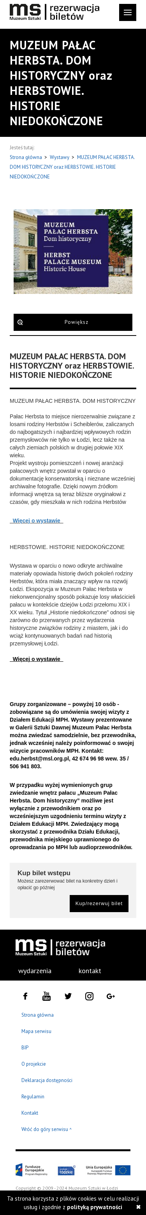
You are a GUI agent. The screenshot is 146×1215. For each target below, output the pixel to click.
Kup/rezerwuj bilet (99, 903)
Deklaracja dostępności (46, 1080)
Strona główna (26, 157)
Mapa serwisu (36, 1031)
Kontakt (29, 1113)
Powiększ (76, 322)
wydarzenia (34, 970)
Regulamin (32, 1096)
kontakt (90, 970)
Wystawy (60, 157)
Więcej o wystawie (36, 520)
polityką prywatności (94, 1207)
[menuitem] (30, 971)
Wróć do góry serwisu (46, 1129)
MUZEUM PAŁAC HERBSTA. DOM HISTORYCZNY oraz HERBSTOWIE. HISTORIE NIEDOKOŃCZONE (72, 167)
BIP (24, 1047)
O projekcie (33, 1064)
